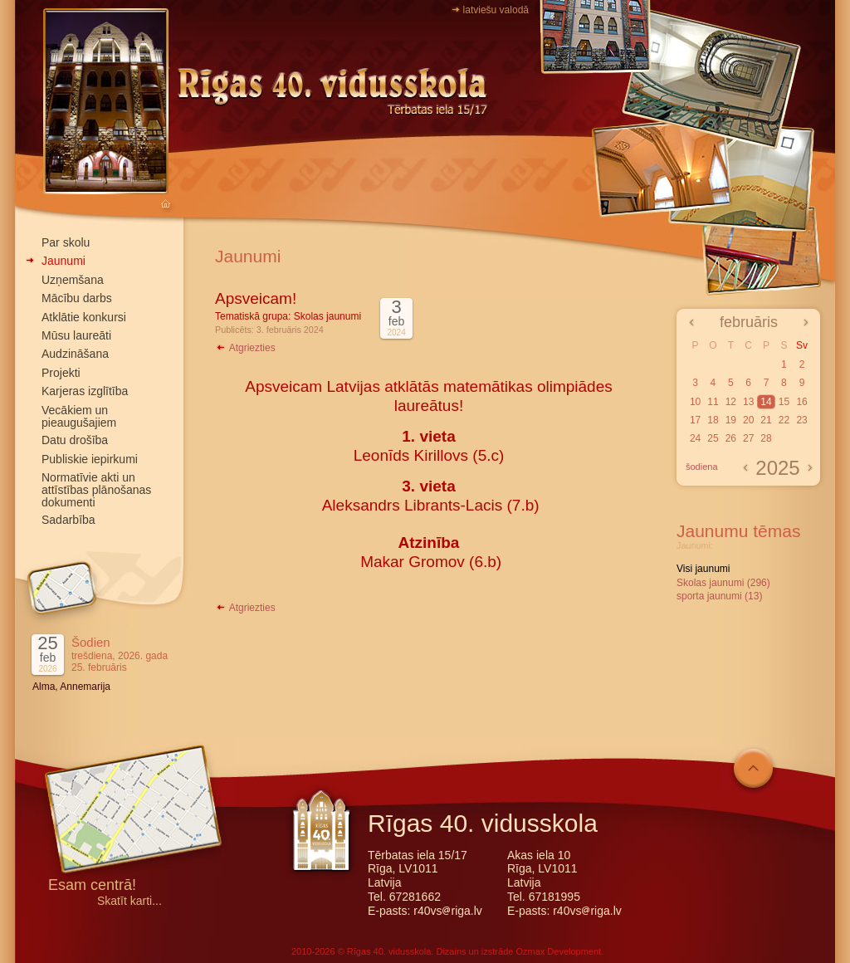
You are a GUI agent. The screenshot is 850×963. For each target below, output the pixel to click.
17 (695, 420)
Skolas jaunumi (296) (723, 583)
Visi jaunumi (703, 568)
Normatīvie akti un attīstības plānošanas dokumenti (96, 490)
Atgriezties (245, 348)
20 (748, 420)
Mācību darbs (77, 298)
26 (730, 438)
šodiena (702, 467)
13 (748, 402)
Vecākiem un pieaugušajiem (79, 416)
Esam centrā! (92, 886)
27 (748, 438)
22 (784, 420)
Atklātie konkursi (84, 317)
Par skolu (66, 242)
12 (730, 402)
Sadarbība (68, 519)
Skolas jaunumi (327, 316)
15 (784, 402)
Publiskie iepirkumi (90, 459)
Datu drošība (75, 440)
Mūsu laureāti (76, 335)
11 (712, 402)
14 (765, 402)
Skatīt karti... (129, 901)
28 (765, 438)
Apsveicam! (255, 298)
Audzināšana (75, 353)
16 (801, 402)
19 (730, 420)
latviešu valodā (496, 10)
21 (765, 420)
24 (695, 438)
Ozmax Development (558, 951)
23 (801, 420)
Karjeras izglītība (85, 391)
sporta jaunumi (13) (719, 596)
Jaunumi (63, 260)
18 (712, 420)
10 (695, 402)
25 (712, 438)
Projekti (61, 372)
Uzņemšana (73, 279)
